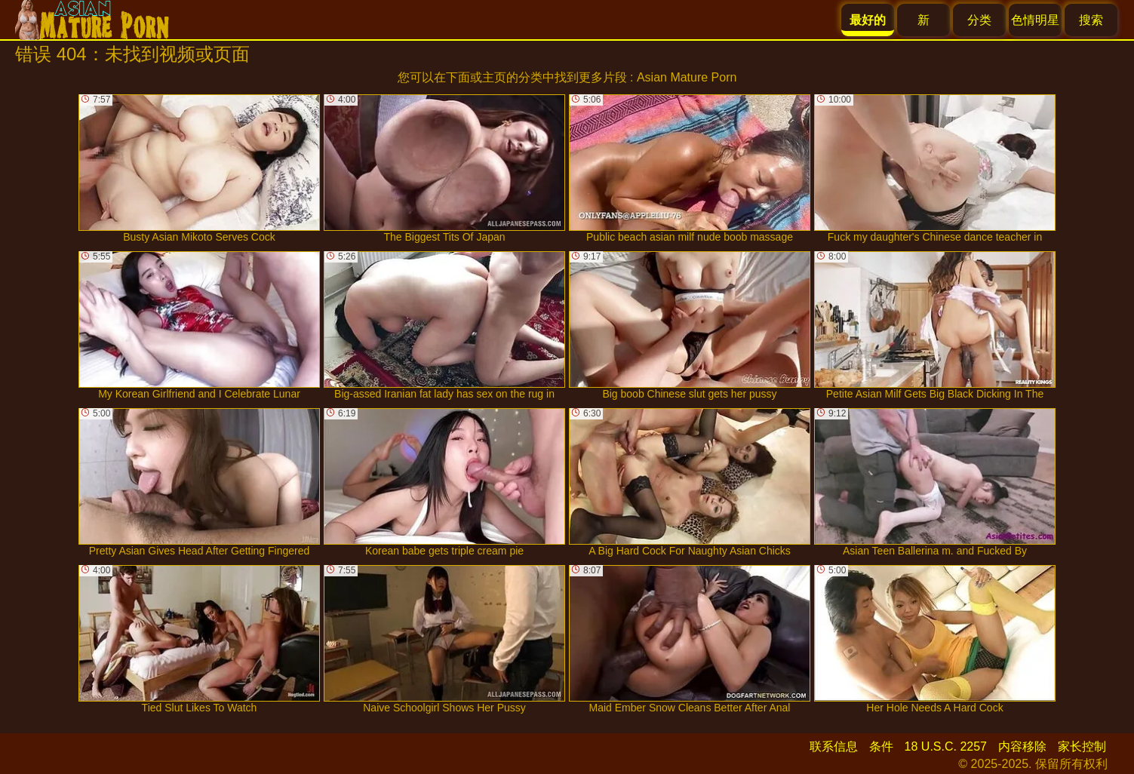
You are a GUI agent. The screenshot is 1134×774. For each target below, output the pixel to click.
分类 (979, 20)
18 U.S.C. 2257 (946, 746)
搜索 (1091, 20)
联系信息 (834, 746)
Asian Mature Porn (687, 77)
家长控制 (1082, 746)
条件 (881, 746)
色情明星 (1035, 20)
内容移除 (1022, 746)
